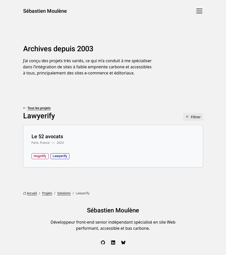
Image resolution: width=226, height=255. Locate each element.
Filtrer (196, 116)
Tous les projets (39, 108)
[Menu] (199, 11)
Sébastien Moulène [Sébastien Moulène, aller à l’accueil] (45, 11)
